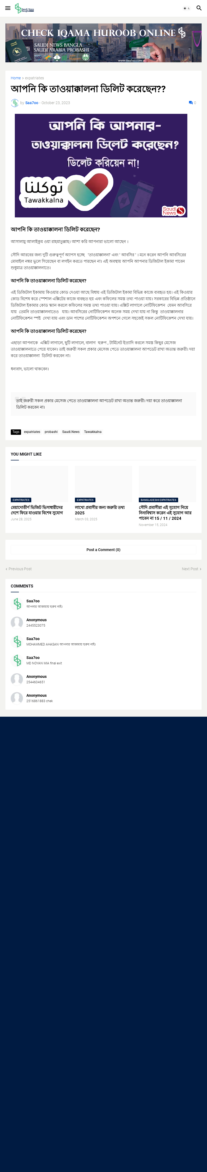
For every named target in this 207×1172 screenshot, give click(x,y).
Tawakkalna (93, 432)
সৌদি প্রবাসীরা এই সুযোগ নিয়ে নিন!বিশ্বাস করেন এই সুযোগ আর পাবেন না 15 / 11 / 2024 (165, 513)
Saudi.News (71, 432)
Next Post (190, 569)
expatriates (34, 78)
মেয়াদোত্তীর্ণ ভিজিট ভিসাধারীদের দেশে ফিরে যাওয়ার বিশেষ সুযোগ (37, 510)
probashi (51, 432)
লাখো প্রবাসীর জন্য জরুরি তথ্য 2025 (100, 510)
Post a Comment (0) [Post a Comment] (103, 550)
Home (16, 78)
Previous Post (20, 569)
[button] (7, 8)
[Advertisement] (103, 765)
